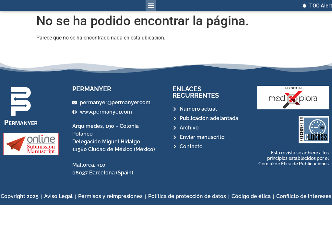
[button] (151, 5)
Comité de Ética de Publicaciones (293, 163)
